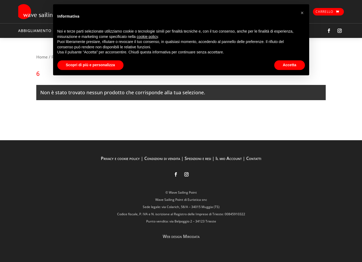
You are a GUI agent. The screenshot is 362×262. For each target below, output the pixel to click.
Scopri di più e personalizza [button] (90, 65)
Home (42, 57)
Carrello (324, 11)
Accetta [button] (289, 65)
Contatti (253, 158)
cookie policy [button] (147, 36)
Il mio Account (229, 158)
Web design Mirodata (181, 236)
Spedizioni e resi (198, 158)
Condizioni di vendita (162, 158)
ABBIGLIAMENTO (34, 30)
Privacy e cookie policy (120, 158)
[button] (302, 13)
